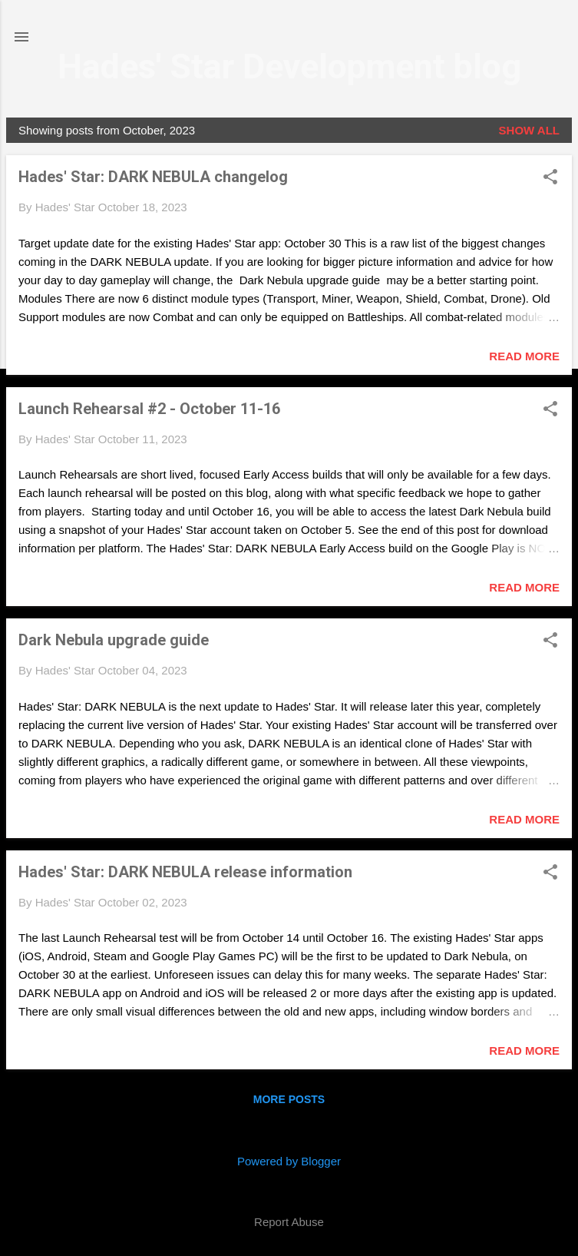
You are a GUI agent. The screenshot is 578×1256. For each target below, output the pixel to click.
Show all (529, 130)
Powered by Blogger (289, 1161)
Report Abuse (289, 1221)
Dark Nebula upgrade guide (113, 640)
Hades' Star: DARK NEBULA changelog (153, 176)
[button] (550, 177)
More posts (289, 1099)
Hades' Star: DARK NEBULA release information (185, 872)
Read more (524, 356)
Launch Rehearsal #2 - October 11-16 (149, 408)
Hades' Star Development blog (289, 66)
